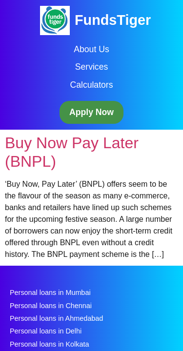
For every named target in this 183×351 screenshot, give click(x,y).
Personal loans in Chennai (51, 306)
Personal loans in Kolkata (49, 344)
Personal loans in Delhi (45, 331)
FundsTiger (113, 20)
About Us (91, 49)
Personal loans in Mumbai (50, 292)
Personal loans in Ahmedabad (56, 318)
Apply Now (91, 112)
